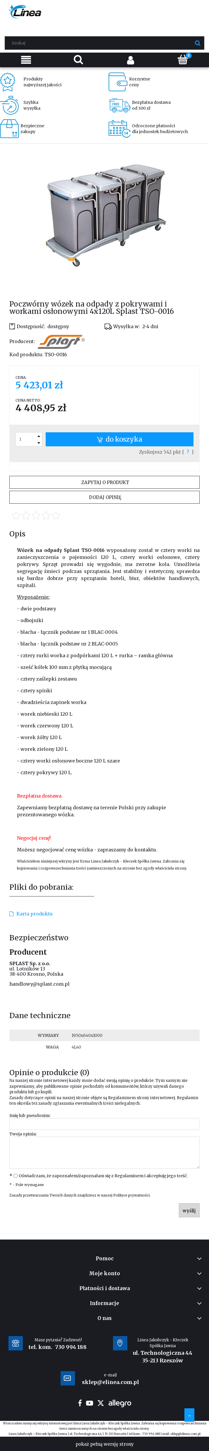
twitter (100, 1403)
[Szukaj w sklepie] (105, 43)
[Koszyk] (183, 59)
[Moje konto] (130, 60)
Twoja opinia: (23, 1134)
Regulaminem (122, 1097)
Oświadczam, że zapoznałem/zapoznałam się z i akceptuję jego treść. (103, 1175)
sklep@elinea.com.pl (185, 1434)
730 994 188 (71, 1347)
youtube (89, 1403)
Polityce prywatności (131, 1195)
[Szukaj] (197, 43)
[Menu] (26, 60)
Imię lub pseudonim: (29, 1115)
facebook (80, 1403)
